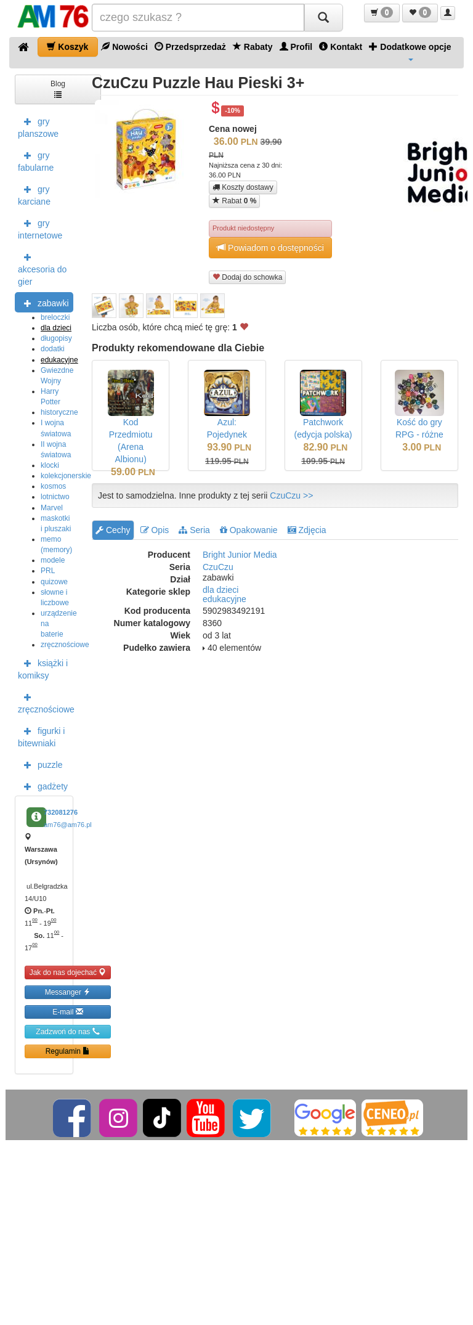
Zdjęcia (307, 530)
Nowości (124, 46)
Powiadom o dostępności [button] (270, 247)
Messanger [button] (68, 992)
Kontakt (340, 46)
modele (53, 560)
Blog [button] (58, 88)
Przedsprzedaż (190, 46)
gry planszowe (38, 126)
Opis (154, 530)
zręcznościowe (65, 644)
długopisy (56, 338)
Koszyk (67, 46)
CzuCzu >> (291, 495)
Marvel (52, 508)
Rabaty (253, 46)
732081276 (61, 812)
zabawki (43, 302)
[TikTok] (162, 1117)
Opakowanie (249, 530)
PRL (48, 570)
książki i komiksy (43, 668)
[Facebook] (73, 1117)
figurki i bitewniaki (41, 736)
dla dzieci (56, 328)
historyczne (59, 412)
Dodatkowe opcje (410, 51)
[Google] (325, 1117)
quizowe (54, 581)
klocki (50, 465)
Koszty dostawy (242, 187)
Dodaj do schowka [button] (247, 277)
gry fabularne (36, 160)
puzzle (40, 764)
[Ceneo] (392, 1117)
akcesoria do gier (42, 268)
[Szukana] (198, 17)
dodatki (53, 348)
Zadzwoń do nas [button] (67, 1031)
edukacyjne (59, 360)
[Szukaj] (323, 17)
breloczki (55, 317)
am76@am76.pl (68, 824)
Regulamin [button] (68, 1051)
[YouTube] (207, 1117)
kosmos (53, 486)
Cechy (113, 530)
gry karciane (34, 194)
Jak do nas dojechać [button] (68, 972)
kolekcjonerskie (66, 475)
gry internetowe (40, 228)
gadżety (43, 786)
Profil (296, 46)
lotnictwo (55, 496)
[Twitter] (253, 1117)
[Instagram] (119, 1117)
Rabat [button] (234, 200)
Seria (194, 530)
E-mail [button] (67, 1011)
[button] (382, 13)
